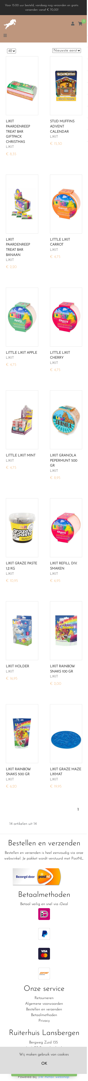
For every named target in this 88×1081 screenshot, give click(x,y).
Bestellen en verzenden (44, 1009)
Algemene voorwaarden (44, 1004)
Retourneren (44, 998)
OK (44, 1064)
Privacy (44, 1021)
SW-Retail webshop (53, 1077)
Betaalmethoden (44, 1015)
